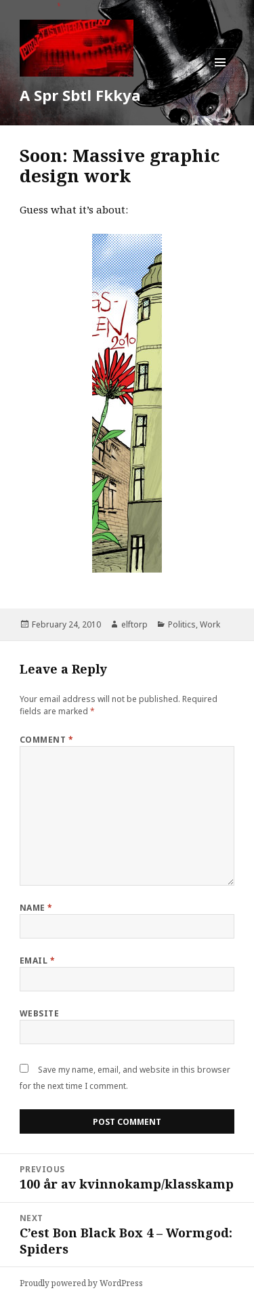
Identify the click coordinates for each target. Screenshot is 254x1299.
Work (210, 624)
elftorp (134, 624)
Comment (46, 739)
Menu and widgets (220, 76)
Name (36, 907)
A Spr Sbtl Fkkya (80, 95)
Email (37, 960)
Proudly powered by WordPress (81, 1283)
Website (39, 1013)
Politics (182, 624)
